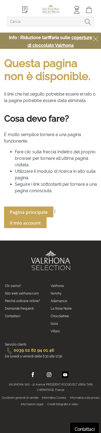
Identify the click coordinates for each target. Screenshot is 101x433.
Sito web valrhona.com (22, 293)
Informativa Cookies (54, 397)
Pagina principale (29, 212)
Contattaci (12, 316)
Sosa (54, 324)
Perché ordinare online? (22, 301)
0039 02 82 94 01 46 (29, 350)
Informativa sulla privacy (85, 397)
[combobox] (50, 21)
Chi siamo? (13, 286)
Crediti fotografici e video (62, 404)
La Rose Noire (61, 308)
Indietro (64, 151)
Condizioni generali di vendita (20, 397)
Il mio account (25, 223)
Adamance (59, 301)
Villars (55, 331)
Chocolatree (60, 316)
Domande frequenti (19, 308)
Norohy (56, 293)
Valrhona (57, 286)
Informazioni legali (32, 404)
